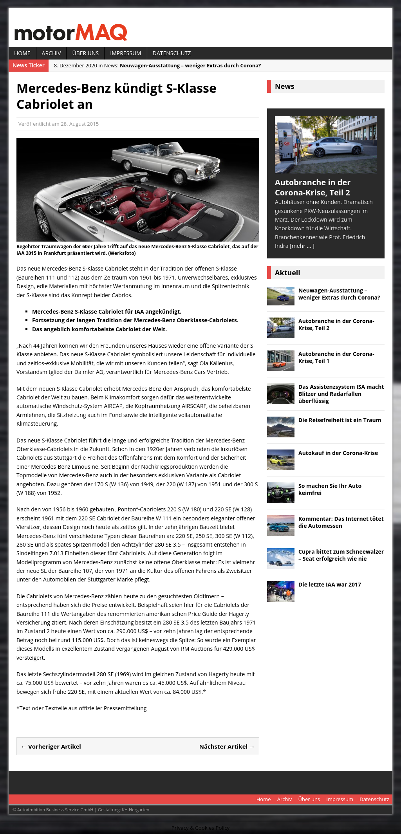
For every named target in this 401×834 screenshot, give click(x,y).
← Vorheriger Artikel (51, 746)
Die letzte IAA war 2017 (329, 584)
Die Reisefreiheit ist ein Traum (339, 420)
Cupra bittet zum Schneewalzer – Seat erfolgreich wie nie (341, 555)
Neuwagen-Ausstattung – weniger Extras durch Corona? (339, 294)
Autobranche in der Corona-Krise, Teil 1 (336, 357)
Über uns (85, 53)
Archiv (51, 53)
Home (22, 53)
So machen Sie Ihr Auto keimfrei (329, 489)
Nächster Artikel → (227, 746)
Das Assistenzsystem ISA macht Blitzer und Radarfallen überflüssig (341, 393)
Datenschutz (172, 53)
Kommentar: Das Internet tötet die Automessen (341, 522)
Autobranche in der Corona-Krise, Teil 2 (336, 324)
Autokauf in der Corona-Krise (338, 453)
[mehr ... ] (302, 245)
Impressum (125, 53)
